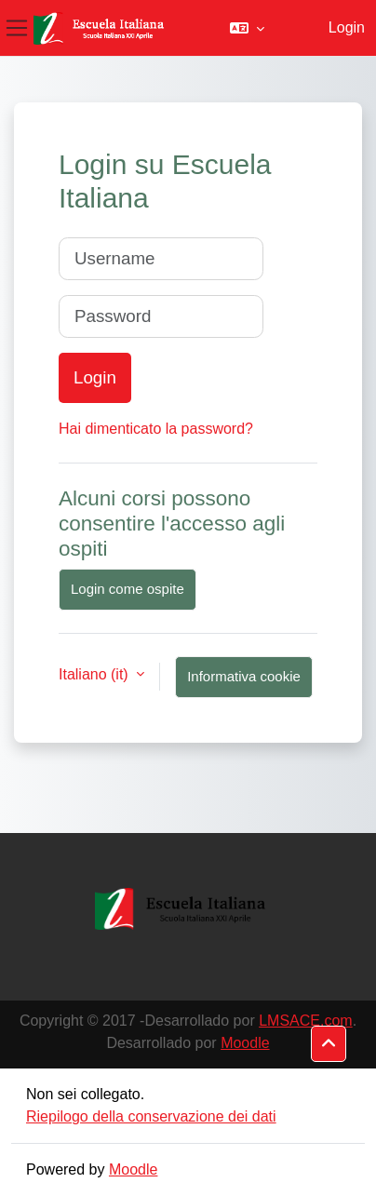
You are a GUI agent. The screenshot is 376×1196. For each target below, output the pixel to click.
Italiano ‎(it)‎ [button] (95, 674)
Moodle (245, 1043)
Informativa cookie (244, 676)
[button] (247, 28)
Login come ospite (127, 589)
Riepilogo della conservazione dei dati (151, 1116)
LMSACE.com (305, 1020)
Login (347, 27)
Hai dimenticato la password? (156, 429)
